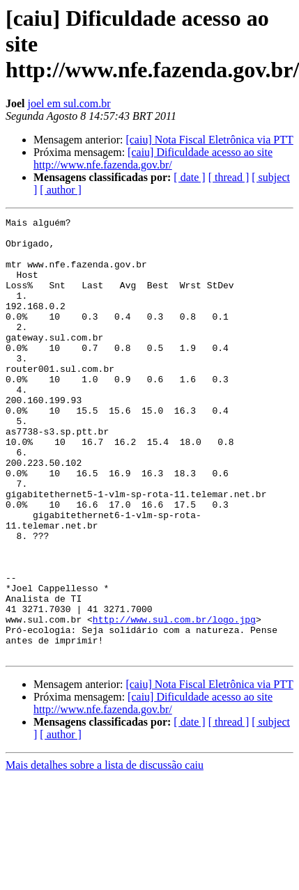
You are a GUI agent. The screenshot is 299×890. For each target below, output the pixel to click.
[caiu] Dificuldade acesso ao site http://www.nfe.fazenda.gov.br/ (153, 158)
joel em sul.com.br (69, 103)
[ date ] (189, 177)
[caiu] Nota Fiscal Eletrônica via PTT (209, 140)
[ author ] (61, 190)
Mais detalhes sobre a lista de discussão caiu (105, 853)
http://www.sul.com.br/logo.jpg (174, 700)
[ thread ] (229, 177)
